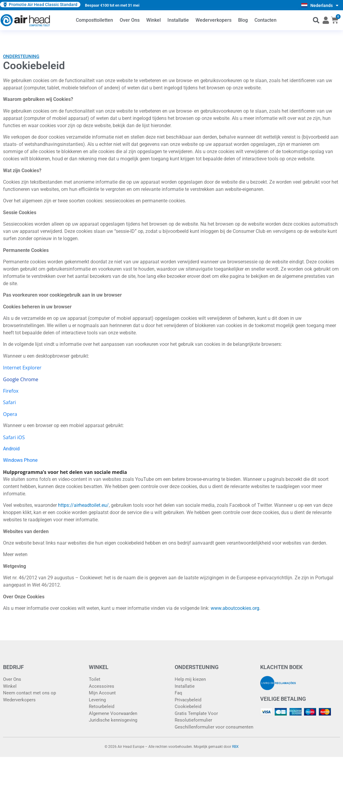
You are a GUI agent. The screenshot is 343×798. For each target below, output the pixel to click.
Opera (10, 414)
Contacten (265, 20)
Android (11, 449)
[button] (316, 20)
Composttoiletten (94, 20)
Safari (9, 402)
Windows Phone (20, 460)
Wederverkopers (213, 20)
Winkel (153, 20)
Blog (243, 20)
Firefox (10, 391)
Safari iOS (14, 437)
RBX (235, 747)
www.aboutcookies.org (235, 608)
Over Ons (130, 20)
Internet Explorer (22, 367)
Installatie (178, 20)
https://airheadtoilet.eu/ (83, 505)
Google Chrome (20, 379)
